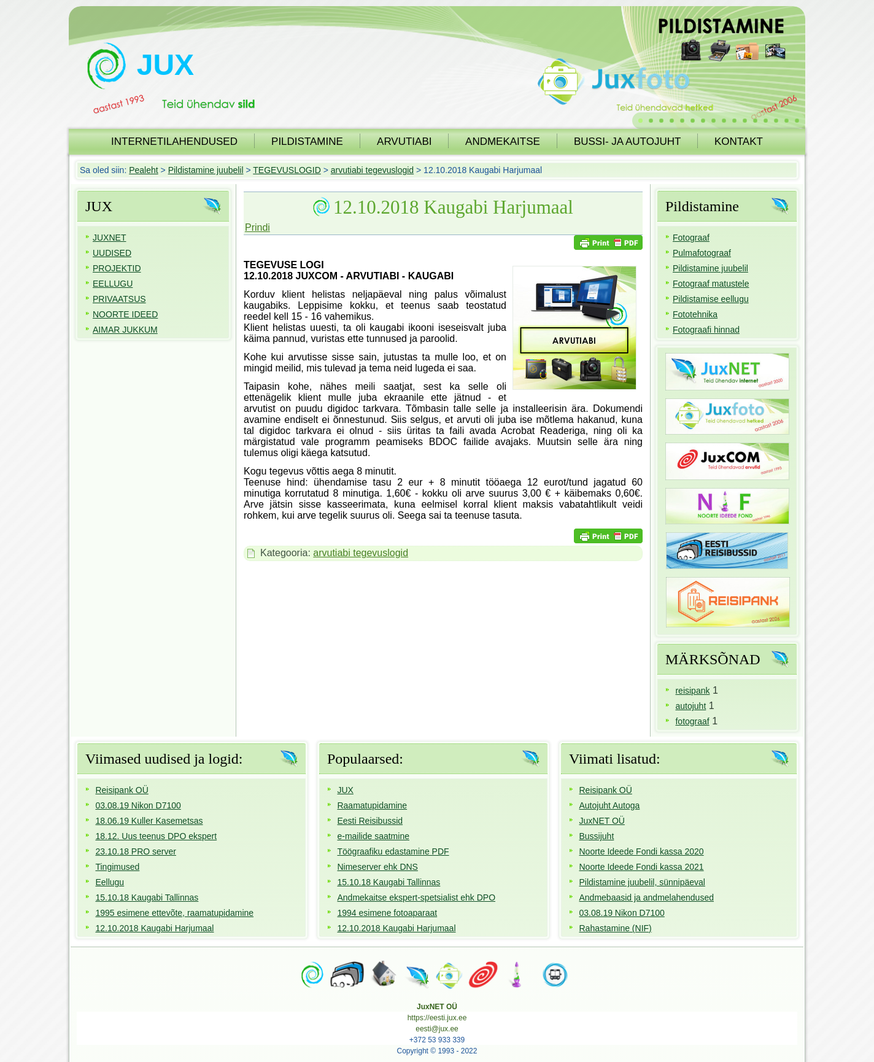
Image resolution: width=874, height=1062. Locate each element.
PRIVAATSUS (119, 299)
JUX (165, 64)
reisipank (692, 691)
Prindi (257, 227)
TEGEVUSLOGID (286, 170)
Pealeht (143, 170)
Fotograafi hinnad (706, 330)
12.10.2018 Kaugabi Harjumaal (453, 207)
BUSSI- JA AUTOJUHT (627, 141)
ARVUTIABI (404, 141)
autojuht (690, 706)
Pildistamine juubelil (206, 170)
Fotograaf (691, 237)
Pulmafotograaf (702, 253)
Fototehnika (695, 314)
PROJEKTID (117, 268)
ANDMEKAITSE (502, 141)
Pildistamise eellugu (711, 299)
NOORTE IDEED (125, 314)
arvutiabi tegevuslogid (372, 170)
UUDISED (112, 253)
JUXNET (109, 237)
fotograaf (692, 721)
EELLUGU (113, 284)
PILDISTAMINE (307, 141)
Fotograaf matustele (711, 284)
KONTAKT (738, 141)
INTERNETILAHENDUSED (174, 141)
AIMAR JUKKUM (125, 330)
